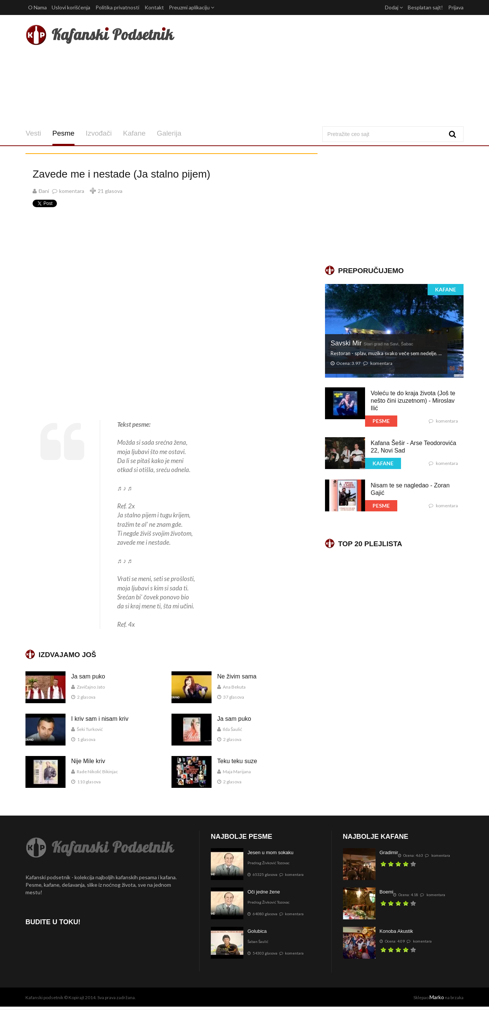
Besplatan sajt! (425, 7)
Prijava (456, 7)
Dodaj (394, 7)
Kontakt (154, 7)
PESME (381, 421)
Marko (436, 997)
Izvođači (98, 133)
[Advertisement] (319, 70)
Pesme (63, 133)
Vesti (33, 133)
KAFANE (445, 289)
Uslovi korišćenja (71, 7)
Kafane (134, 133)
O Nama (37, 7)
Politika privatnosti (117, 7)
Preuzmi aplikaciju (191, 7)
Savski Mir (372, 343)
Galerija (169, 133)
